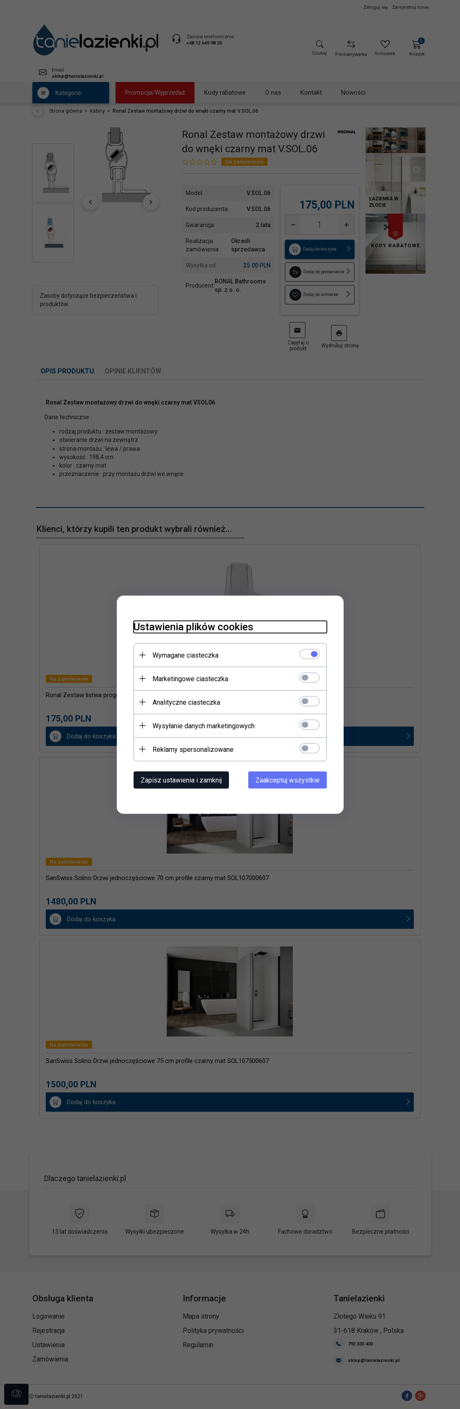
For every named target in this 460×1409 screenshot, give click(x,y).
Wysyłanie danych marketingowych (203, 726)
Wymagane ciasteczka (185, 655)
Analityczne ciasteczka (186, 702)
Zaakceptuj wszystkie (287, 780)
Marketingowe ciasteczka (190, 678)
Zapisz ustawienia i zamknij (181, 780)
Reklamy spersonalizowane (193, 749)
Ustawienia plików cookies (193, 626)
